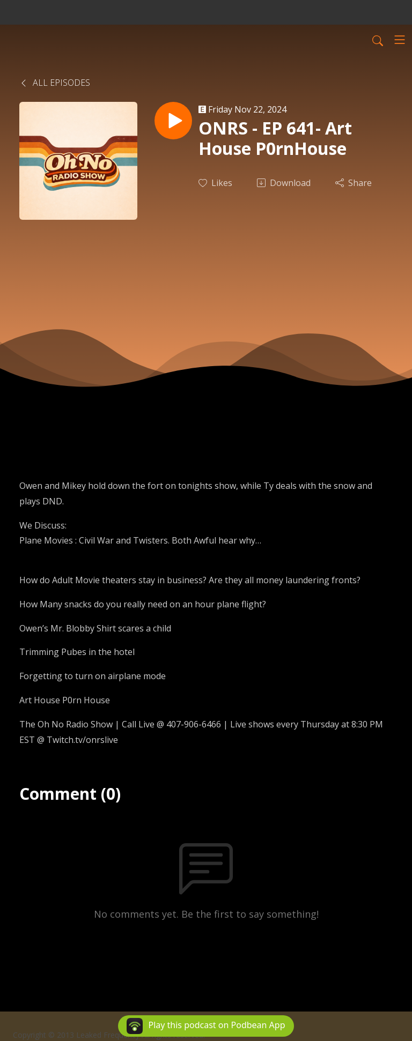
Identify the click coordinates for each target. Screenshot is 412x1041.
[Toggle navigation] (399, 39)
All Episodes (54, 82)
